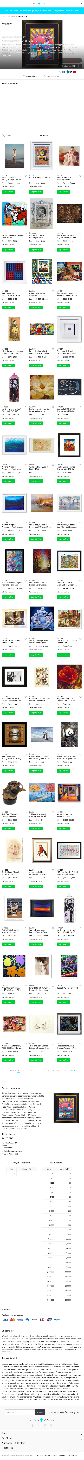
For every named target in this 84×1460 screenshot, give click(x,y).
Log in (80, 4)
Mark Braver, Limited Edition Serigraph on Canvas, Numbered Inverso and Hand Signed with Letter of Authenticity (39, 583)
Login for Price (8, 192)
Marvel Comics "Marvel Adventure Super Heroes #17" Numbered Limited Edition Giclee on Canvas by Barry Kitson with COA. (67, 757)
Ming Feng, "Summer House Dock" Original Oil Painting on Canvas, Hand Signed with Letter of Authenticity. (40, 526)
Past (9, 16)
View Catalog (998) (68, 66)
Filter (9, 135)
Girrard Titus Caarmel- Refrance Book (11, 641)
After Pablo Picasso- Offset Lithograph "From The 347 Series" (12, 699)
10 (58, 1071)
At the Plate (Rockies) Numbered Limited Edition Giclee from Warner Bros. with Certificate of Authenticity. (11, 931)
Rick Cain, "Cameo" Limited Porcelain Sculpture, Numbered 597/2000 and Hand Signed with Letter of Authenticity (11, 815)
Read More (6, 55)
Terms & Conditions (59, 1455)
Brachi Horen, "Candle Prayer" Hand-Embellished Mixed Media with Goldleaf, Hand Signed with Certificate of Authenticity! (12, 873)
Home (4, 16)
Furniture (27, 10)
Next (72, 1071)
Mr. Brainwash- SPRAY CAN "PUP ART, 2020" (66, 931)
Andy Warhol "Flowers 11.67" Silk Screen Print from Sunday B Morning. (12, 989)
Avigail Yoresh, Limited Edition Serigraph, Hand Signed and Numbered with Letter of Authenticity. (39, 757)
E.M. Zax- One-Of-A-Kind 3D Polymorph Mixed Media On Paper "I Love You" (67, 873)
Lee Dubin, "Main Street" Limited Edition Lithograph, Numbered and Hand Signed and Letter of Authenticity (67, 641)
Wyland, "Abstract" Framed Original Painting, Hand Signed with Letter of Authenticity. (40, 931)
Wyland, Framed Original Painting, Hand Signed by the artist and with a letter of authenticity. (12, 583)
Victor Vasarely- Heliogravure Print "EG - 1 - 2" (12, 294)
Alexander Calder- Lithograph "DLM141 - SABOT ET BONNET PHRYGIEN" (38, 873)
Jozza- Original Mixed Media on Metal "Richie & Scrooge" (39, 352)
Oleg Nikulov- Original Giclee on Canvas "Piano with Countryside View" (67, 294)
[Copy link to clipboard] (60, 72)
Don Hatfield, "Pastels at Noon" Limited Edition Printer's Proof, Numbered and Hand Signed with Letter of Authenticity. (67, 526)
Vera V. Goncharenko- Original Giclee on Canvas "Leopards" (67, 236)
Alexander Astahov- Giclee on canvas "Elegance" (65, 815)
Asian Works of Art (73, 10)
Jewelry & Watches (39, 10)
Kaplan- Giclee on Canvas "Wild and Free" (12, 236)
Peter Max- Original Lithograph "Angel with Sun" (66, 352)
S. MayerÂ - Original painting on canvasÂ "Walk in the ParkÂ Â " (38, 815)
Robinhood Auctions (48, 37)
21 (65, 1071)
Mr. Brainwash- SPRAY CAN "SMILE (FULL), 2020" (11, 410)
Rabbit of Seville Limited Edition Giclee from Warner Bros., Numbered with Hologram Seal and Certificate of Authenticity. (39, 699)
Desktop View (73, 1455)
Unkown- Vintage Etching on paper (36, 236)
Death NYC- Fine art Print (39, 177)
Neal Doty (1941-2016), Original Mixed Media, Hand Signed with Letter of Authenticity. (67, 410)
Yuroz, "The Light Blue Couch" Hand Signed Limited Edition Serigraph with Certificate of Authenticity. (40, 641)
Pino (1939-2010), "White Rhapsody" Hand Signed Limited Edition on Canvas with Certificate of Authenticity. (39, 989)
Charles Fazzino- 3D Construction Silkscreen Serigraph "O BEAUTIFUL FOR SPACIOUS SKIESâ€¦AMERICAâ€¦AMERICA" (67, 583)
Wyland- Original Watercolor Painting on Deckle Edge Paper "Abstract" (11, 468)
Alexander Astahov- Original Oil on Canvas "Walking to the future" (39, 294)
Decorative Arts (16, 10)
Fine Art (5, 10)
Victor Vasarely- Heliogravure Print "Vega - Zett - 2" (12, 757)
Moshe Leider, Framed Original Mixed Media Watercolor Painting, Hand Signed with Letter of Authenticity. (67, 468)
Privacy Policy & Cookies (42, 1455)
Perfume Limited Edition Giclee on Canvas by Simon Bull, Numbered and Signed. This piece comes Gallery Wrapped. (39, 410)
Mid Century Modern (56, 10)
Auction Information (51, 76)
